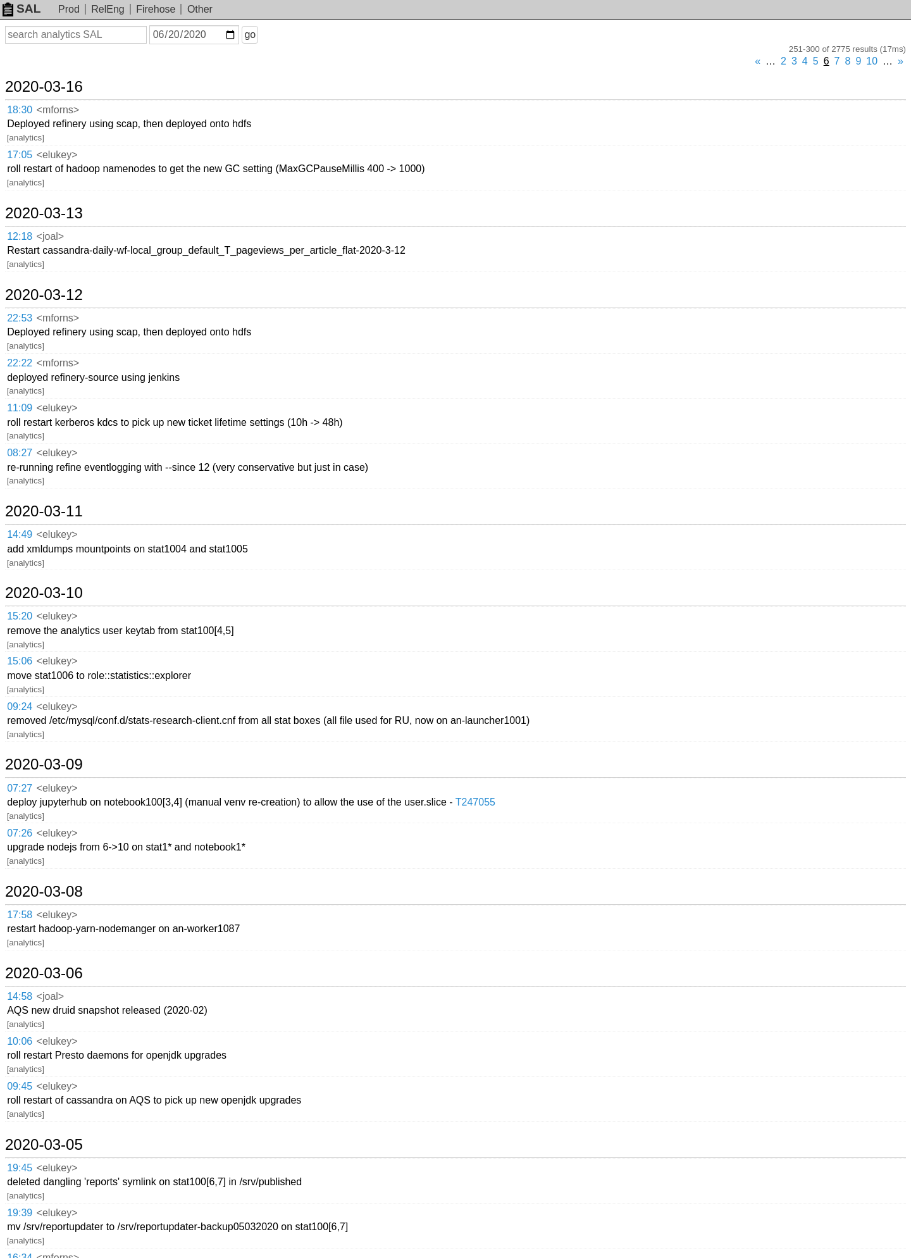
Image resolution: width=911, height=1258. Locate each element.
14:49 (19, 534)
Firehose (155, 9)
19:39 (19, 1212)
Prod (69, 9)
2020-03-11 (44, 511)
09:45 (19, 1086)
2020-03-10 (44, 593)
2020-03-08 (44, 892)
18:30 (19, 109)
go (250, 34)
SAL (21, 8)
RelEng (107, 9)
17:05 (19, 154)
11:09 (19, 407)
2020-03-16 (44, 87)
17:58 (19, 914)
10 (871, 61)
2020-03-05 (44, 1145)
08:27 (19, 452)
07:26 (19, 833)
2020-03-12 (44, 295)
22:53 (19, 318)
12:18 (19, 236)
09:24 (19, 706)
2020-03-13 (44, 213)
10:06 (19, 1041)
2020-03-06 (44, 973)
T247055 (475, 802)
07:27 (19, 788)
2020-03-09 (44, 764)
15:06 (19, 661)
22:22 (19, 363)
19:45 (19, 1167)
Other (200, 9)
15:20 (19, 616)
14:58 (19, 996)
